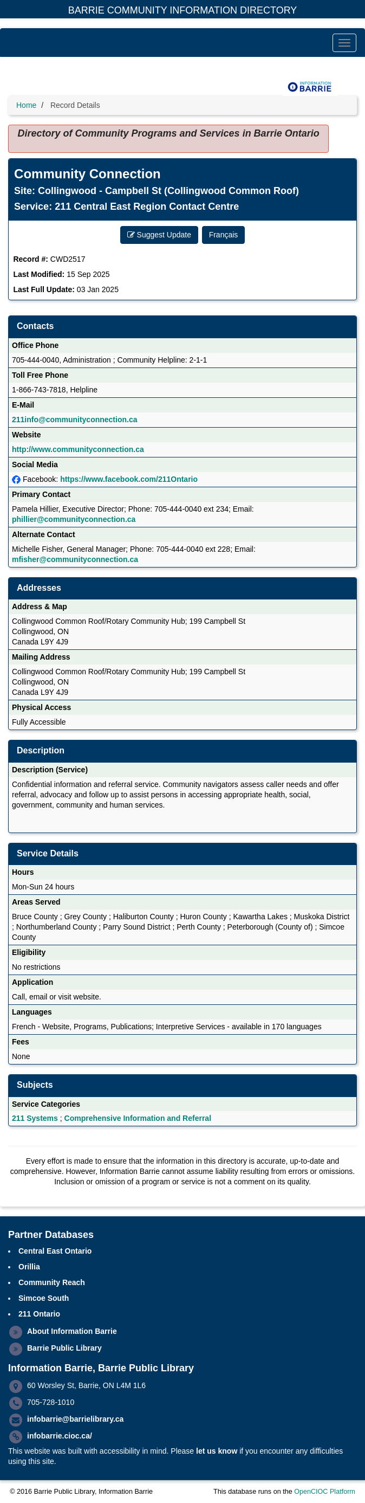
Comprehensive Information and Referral (138, 1118)
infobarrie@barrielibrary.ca (75, 1419)
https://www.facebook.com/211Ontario (129, 479)
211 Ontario (39, 1314)
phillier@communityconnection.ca (73, 519)
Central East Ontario (55, 1251)
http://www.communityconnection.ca (78, 449)
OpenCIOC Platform (324, 1491)
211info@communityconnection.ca (74, 419)
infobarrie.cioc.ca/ (59, 1435)
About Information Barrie (72, 1331)
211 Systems (35, 1118)
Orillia (29, 1266)
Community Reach (51, 1282)
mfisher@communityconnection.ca (75, 559)
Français (223, 234)
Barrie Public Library (64, 1348)
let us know (216, 1451)
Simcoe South (43, 1298)
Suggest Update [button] (159, 234)
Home (26, 105)
